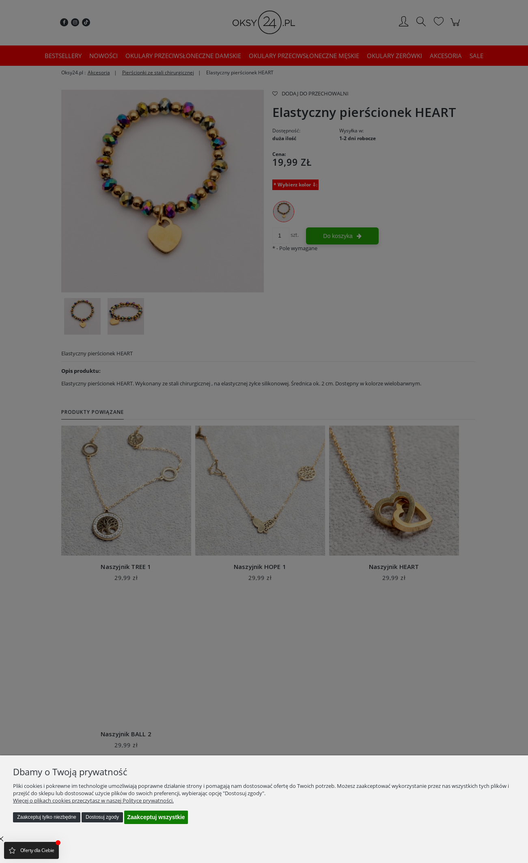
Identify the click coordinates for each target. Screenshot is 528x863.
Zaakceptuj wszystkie (156, 817)
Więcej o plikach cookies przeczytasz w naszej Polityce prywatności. (93, 800)
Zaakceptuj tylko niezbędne (46, 817)
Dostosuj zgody (102, 817)
